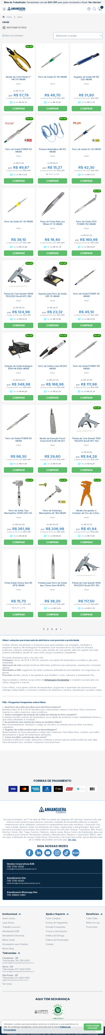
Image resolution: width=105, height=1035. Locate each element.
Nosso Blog (8, 948)
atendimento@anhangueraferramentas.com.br (23, 883)
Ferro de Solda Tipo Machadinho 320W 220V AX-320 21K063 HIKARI (18, 513)
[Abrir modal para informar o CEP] (88, 9)
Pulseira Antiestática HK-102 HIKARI (52, 150)
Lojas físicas (8, 922)
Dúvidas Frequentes (56, 927)
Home (9, 17)
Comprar (52, 108)
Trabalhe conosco (11, 927)
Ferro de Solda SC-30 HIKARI (18, 221)
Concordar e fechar (92, 1026)
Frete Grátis (92, 918)
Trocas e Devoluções (56, 931)
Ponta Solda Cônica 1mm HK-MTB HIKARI (19, 584)
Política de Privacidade (57, 940)
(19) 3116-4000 (15, 866)
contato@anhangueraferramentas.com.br (21, 869)
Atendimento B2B (10, 931)
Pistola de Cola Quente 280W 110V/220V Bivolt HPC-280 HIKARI (18, 296)
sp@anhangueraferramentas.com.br (15, 980)
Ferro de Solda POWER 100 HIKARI (86, 367)
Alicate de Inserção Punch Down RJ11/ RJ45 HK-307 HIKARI (52, 441)
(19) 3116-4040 (15, 880)
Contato (49, 944)
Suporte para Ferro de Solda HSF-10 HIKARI (52, 294)
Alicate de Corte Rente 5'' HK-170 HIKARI (18, 78)
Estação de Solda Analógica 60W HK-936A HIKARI (18, 367)
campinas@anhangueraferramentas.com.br (18, 963)
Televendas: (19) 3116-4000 (16, 960)
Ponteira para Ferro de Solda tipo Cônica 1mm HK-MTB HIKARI (52, 585)
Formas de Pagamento (57, 922)
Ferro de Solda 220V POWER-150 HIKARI (86, 222)
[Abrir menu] (4, 9)
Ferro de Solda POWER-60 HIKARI (18, 150)
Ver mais (72, 839)
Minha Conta (8, 940)
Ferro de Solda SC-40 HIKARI (86, 149)
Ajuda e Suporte (57, 914)
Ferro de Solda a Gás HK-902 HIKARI (52, 367)
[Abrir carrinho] (100, 9)
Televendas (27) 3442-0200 (16, 969)
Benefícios (94, 914)
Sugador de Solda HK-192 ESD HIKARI (86, 78)
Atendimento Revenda (13, 935)
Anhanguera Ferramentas (57, 680)
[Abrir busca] (94, 9)
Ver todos (7, 984)
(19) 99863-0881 (16, 895)
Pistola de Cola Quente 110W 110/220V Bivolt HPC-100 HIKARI (86, 441)
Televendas (11, 953)
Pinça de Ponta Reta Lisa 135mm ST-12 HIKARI (52, 222)
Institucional (11, 914)
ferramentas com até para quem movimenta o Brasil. (52, 2)
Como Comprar (53, 918)
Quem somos (8, 918)
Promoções (92, 927)
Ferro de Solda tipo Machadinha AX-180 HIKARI (52, 511)
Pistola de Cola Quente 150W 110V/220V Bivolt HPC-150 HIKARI (86, 585)
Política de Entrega (55, 935)
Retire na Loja (93, 922)
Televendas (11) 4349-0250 (16, 977)
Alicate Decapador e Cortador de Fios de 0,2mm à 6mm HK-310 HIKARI (86, 513)
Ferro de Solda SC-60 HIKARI (52, 77)
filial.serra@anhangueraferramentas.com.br (18, 971)
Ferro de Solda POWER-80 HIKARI (18, 439)
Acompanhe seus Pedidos (15, 944)
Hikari (19, 17)
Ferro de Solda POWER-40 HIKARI (86, 294)
